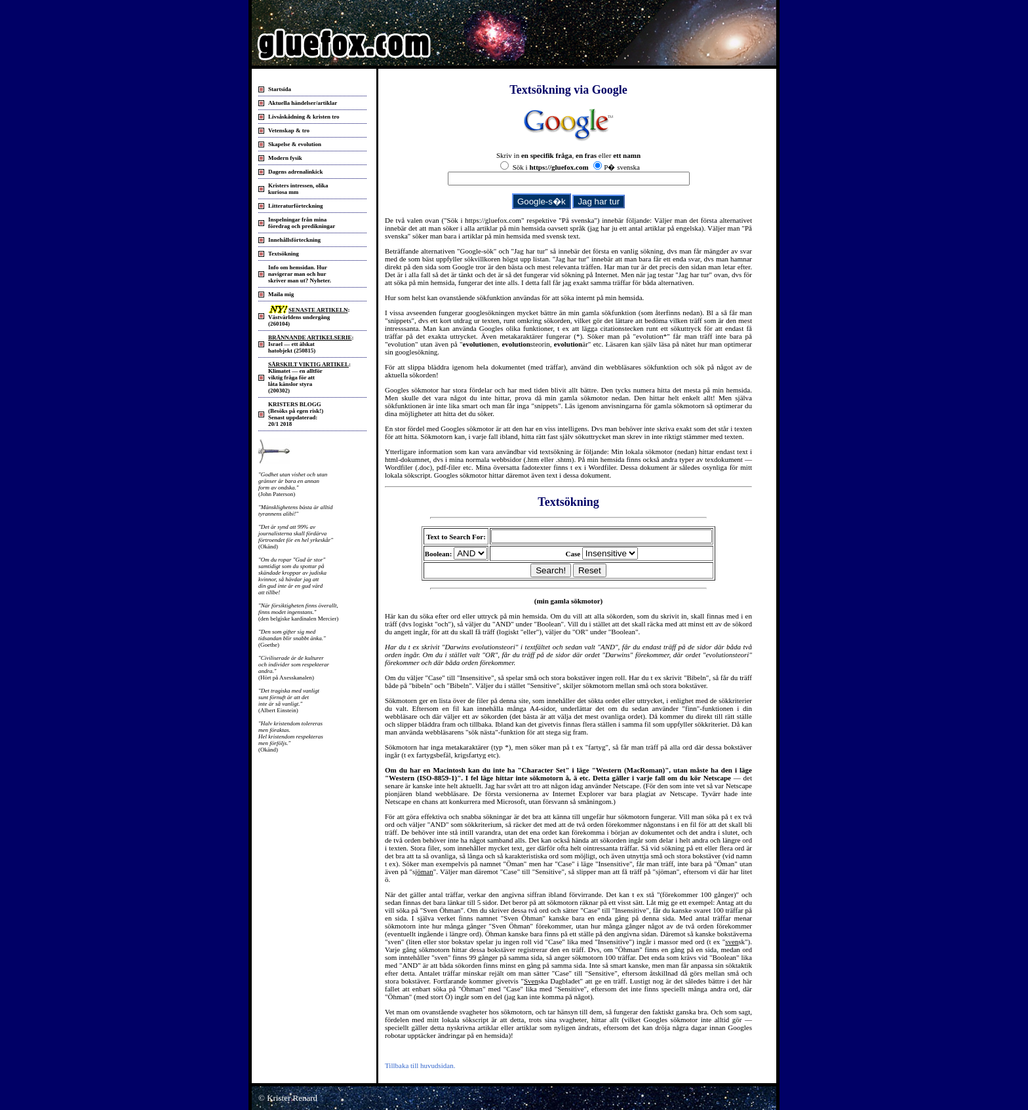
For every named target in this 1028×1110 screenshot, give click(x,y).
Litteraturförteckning (295, 205)
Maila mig (281, 294)
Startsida (279, 89)
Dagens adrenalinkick (295, 171)
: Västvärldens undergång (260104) (308, 317)
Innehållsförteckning (294, 240)
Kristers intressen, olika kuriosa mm (298, 188)
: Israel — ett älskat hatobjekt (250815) (310, 344)
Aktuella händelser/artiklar (302, 103)
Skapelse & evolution (294, 144)
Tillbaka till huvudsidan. (420, 1065)
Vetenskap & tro (288, 130)
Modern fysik (285, 158)
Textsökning (283, 253)
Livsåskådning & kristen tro (304, 116)
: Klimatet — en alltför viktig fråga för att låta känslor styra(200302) (309, 377)
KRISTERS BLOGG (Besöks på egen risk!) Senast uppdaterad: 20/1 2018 (295, 414)
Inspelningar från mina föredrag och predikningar (301, 222)
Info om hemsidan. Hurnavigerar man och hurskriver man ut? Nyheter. (299, 274)
